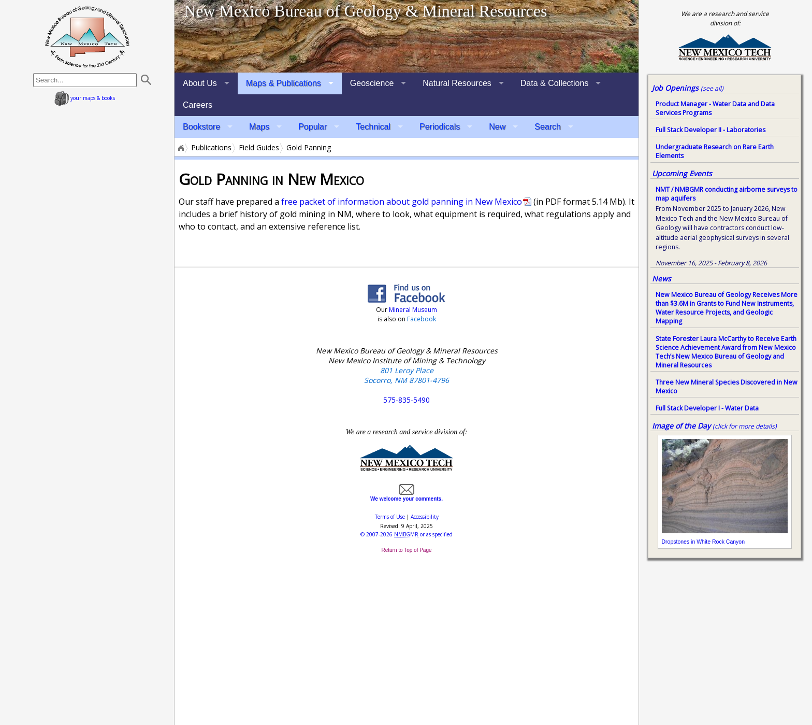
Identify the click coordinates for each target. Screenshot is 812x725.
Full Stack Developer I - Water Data (707, 408)
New (497, 126)
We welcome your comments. (406, 496)
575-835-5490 (406, 400)
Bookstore (201, 126)
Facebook (421, 319)
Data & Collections (554, 83)
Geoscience (372, 83)
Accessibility (425, 516)
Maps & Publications (283, 83)
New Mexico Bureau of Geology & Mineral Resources (365, 11)
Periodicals (439, 126)
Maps (259, 126)
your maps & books (84, 98)
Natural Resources (457, 83)
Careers (197, 105)
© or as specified (406, 534)
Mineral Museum (412, 309)
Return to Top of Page (406, 550)
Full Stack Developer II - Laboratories (710, 129)
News (661, 278)
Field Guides (259, 147)
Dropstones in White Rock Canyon (703, 541)
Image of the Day (681, 426)
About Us (200, 83)
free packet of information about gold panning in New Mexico (401, 201)
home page (87, 36)
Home (180, 147)
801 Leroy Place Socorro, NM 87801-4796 (406, 375)
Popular (312, 126)
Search (547, 126)
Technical (373, 126)
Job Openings (687, 88)
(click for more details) (745, 426)
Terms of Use (390, 516)
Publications (211, 147)
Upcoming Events (682, 173)
